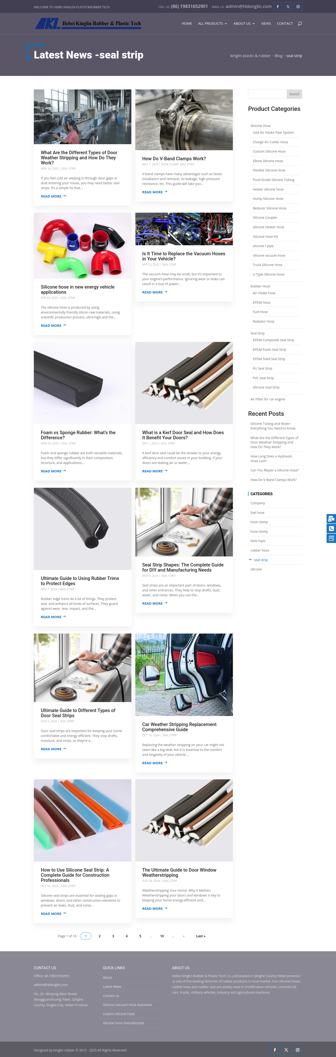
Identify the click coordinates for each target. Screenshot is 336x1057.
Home (187, 24)
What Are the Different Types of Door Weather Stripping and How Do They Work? (79, 158)
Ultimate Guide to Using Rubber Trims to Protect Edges (80, 580)
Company (257, 503)
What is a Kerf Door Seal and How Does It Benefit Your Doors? (183, 435)
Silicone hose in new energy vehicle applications (78, 289)
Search (294, 94)
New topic (258, 541)
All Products (210, 24)
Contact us (111, 994)
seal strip (69, 168)
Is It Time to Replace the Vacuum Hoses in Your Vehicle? (183, 256)
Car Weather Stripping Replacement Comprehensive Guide (179, 726)
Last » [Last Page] (201, 935)
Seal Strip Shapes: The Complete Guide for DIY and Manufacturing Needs (183, 567)
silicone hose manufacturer (123, 1022)
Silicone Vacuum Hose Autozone (127, 1004)
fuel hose (257, 512)
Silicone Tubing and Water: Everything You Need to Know (272, 425)
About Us (242, 24)
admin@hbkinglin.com (51, 984)
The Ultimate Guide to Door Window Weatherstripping (179, 871)
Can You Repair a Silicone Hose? (274, 470)
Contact (285, 24)
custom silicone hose (119, 1013)
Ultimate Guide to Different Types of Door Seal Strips (78, 712)
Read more (51, 196)
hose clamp (170, 164)
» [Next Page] (184, 935)
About (107, 976)
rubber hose (259, 550)
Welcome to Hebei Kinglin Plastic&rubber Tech (72, 7)
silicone (256, 569)
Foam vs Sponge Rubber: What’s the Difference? (78, 435)
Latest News (112, 985)
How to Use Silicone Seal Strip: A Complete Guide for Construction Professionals (75, 874)
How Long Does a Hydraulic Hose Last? (271, 458)
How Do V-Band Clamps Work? (174, 158)
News (266, 24)
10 (162, 935)
